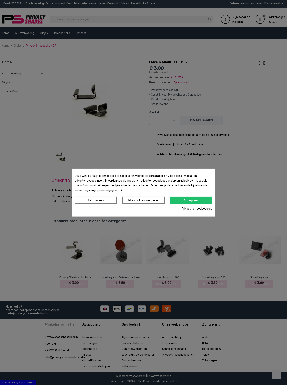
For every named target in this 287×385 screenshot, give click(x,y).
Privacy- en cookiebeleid (197, 208)
